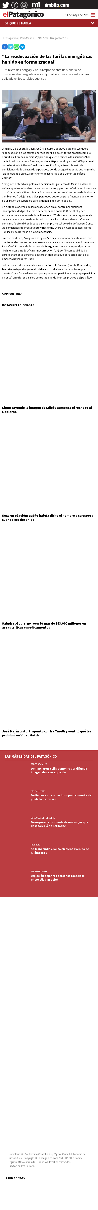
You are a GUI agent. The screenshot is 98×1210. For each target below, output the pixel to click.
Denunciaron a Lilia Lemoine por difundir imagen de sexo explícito (59, 770)
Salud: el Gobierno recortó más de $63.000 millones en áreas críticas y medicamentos (44, 625)
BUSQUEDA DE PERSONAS (43, 817)
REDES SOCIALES (39, 764)
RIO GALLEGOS (38, 791)
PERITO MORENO (39, 871)
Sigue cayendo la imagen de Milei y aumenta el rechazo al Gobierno (47, 409)
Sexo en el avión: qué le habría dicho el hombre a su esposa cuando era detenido (47, 517)
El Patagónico (10, 38)
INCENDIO (35, 844)
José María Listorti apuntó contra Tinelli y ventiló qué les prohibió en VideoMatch (46, 733)
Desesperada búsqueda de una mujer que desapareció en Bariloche (59, 824)
